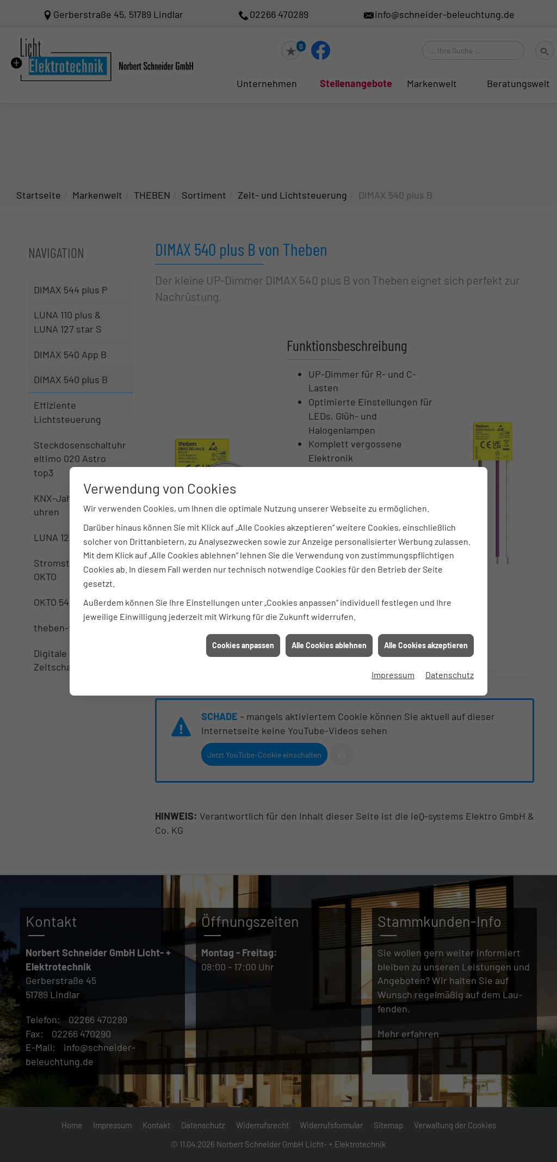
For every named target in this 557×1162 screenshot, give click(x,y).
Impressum (393, 674)
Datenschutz (449, 674)
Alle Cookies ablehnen (329, 645)
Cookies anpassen (243, 645)
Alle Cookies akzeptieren (426, 645)
